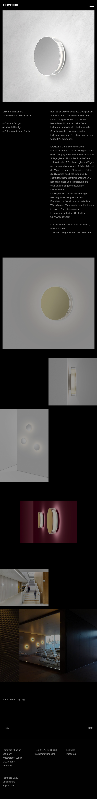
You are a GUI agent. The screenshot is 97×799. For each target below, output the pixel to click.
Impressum (9, 785)
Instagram (71, 754)
